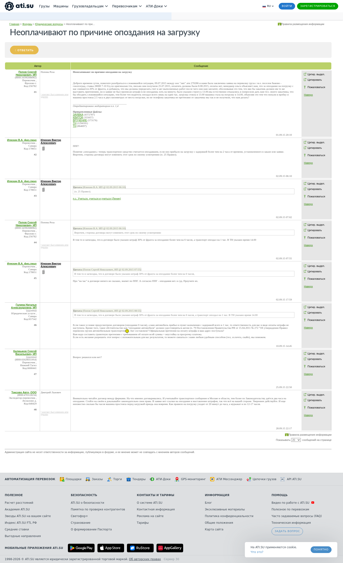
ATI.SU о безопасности (87, 502)
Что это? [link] (257, 552)
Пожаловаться (316, 87)
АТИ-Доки (160, 479)
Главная (14, 24)
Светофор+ (79, 516)
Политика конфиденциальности (229, 516)
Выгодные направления (23, 536)
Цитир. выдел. (316, 74)
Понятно (321, 549)
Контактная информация (156, 509)
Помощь (280, 495)
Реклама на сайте (150, 516)
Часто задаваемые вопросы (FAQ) (297, 516)
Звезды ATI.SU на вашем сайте (28, 516)
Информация (217, 495)
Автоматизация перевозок (30, 479)
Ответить (25, 50)
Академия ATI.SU (17, 509)
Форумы (27, 24)
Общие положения (219, 522)
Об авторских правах (145, 559)
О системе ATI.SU (149, 502)
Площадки (70, 479)
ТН (74, 123)
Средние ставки (17, 529)
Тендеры (136, 479)
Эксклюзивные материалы (225, 509)
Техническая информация (291, 522)
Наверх (308, 94)
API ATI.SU (291, 479)
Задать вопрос (287, 531)
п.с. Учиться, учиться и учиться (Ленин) (97, 198)
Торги (114, 479)
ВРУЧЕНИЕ (80, 120)
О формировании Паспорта (91, 529)
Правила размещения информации (302, 24)
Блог (208, 502)
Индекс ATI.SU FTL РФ (21, 522)
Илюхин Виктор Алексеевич (51, 141)
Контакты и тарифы (155, 495)
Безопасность (84, 495)
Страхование (80, 522)
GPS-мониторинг (190, 479)
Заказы (94, 479)
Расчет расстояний (19, 502)
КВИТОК (78, 117)
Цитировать (315, 79)
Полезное (14, 495)
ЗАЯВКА (78, 114)
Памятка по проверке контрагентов (98, 509)
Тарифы (143, 522)
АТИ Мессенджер (226, 479)
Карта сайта (214, 529)
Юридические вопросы (49, 24)
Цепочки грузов (262, 479)
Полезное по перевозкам (290, 509)
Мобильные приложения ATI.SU (34, 548)
